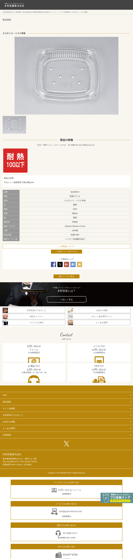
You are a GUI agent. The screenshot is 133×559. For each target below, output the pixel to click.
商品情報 (7, 402)
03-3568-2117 (69, 533)
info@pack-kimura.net (70, 511)
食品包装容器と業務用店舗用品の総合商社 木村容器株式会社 (14, 5)
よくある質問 (9, 428)
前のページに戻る (66, 276)
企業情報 (7, 435)
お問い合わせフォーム (69, 490)
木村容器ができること (13, 415)
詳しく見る (67, 299)
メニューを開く (125, 4)
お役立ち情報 (9, 422)
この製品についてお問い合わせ (66, 251)
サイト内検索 (9, 408)
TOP (5, 395)
